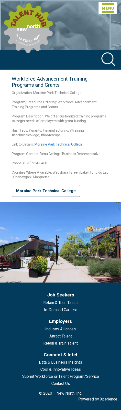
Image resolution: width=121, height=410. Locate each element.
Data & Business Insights (60, 362)
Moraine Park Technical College (58, 144)
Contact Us (60, 383)
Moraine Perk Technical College (46, 191)
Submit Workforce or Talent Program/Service (60, 376)
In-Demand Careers (60, 309)
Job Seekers (60, 295)
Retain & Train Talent (60, 302)
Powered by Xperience (97, 399)
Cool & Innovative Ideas (60, 369)
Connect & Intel (60, 354)
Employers (60, 321)
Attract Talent (60, 336)
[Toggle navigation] (108, 8)
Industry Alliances (60, 329)
